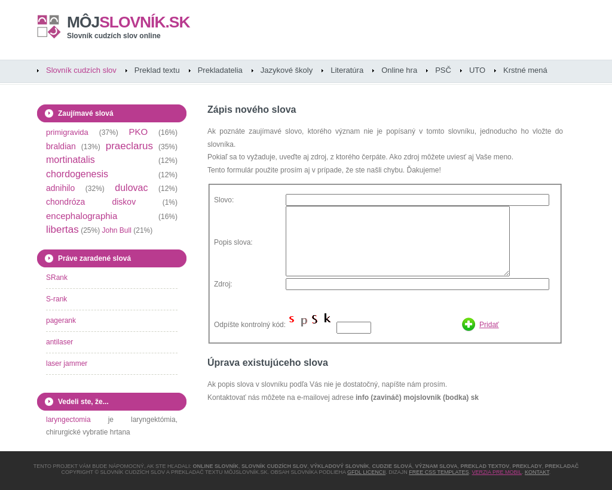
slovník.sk (128, 22)
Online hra (399, 70)
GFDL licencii (366, 472)
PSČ (443, 70)
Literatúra (347, 70)
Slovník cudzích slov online (114, 36)
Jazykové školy (287, 70)
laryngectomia (68, 419)
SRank (57, 277)
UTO (477, 70)
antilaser (59, 342)
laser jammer (66, 363)
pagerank (61, 320)
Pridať (489, 324)
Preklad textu (157, 70)
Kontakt (537, 472)
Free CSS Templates (439, 472)
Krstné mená (525, 70)
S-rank (56, 299)
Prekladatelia (220, 70)
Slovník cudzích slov (81, 70)
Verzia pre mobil (497, 472)
